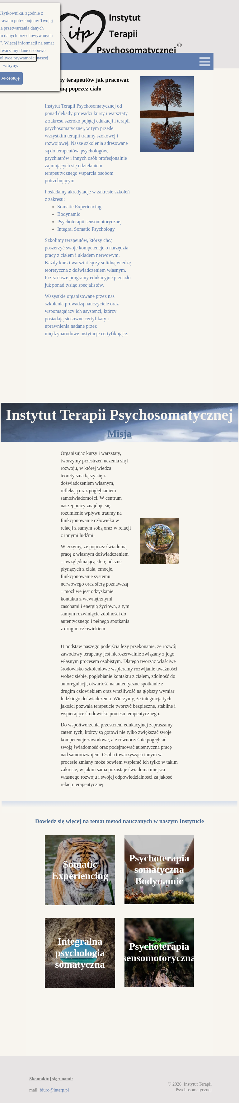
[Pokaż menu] (204, 61)
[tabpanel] (88, 206)
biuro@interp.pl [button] (54, 1089)
